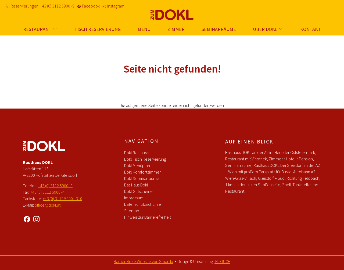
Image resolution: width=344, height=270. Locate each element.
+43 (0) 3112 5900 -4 (47, 192)
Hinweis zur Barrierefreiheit (147, 217)
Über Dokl (268, 29)
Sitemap (131, 210)
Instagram (115, 6)
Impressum (134, 197)
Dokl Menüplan (137, 165)
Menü (144, 29)
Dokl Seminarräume (141, 178)
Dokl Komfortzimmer (142, 172)
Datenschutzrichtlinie (142, 204)
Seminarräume (219, 29)
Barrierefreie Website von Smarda (143, 261)
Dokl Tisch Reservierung (145, 159)
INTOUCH (222, 261)
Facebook (91, 6)
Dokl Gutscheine (138, 191)
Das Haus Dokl (136, 185)
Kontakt (310, 29)
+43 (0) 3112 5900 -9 (57, 6)
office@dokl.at (47, 205)
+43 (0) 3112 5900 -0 (55, 185)
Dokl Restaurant (138, 152)
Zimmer (176, 29)
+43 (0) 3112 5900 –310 (62, 198)
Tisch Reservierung (97, 29)
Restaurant (40, 29)
